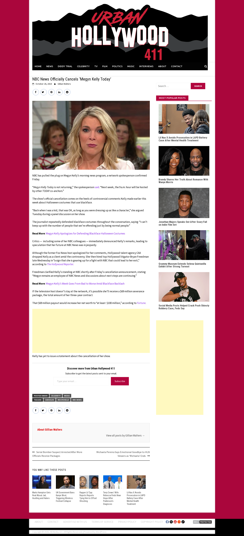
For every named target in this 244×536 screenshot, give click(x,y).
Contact (53, 521)
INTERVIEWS (146, 66)
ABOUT (162, 66)
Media (67, 396)
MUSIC (131, 66)
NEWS (49, 66)
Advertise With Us (75, 521)
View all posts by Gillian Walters (125, 435)
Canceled (49, 400)
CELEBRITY (83, 66)
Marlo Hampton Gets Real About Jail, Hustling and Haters (41, 495)
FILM (104, 66)
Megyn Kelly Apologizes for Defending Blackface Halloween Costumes (85, 233)
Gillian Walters (64, 83)
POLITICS (117, 66)
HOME (38, 66)
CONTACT (176, 66)
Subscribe (120, 381)
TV (96, 66)
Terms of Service (102, 521)
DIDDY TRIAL (65, 66)
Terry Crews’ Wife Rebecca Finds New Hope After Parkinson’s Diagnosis (112, 498)
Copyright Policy (152, 521)
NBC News (77, 400)
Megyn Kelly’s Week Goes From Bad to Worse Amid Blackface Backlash (85, 283)
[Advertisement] (91, 331)
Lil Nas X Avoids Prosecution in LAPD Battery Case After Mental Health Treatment (136, 498)
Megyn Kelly (63, 400)
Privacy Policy (127, 521)
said (97, 187)
